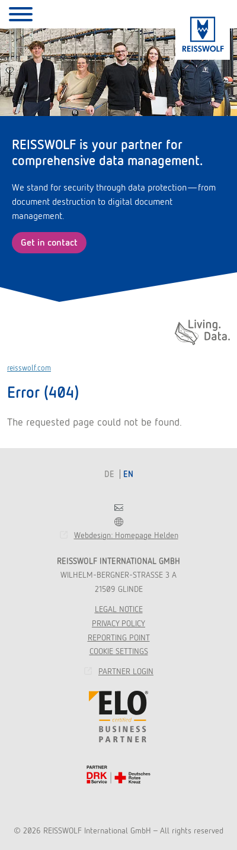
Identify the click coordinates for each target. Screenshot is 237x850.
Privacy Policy (118, 623)
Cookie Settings (118, 651)
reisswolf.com (29, 367)
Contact (118, 507)
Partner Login (125, 671)
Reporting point (119, 637)
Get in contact (49, 242)
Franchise (118, 521)
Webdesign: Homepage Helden (126, 535)
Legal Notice (119, 609)
